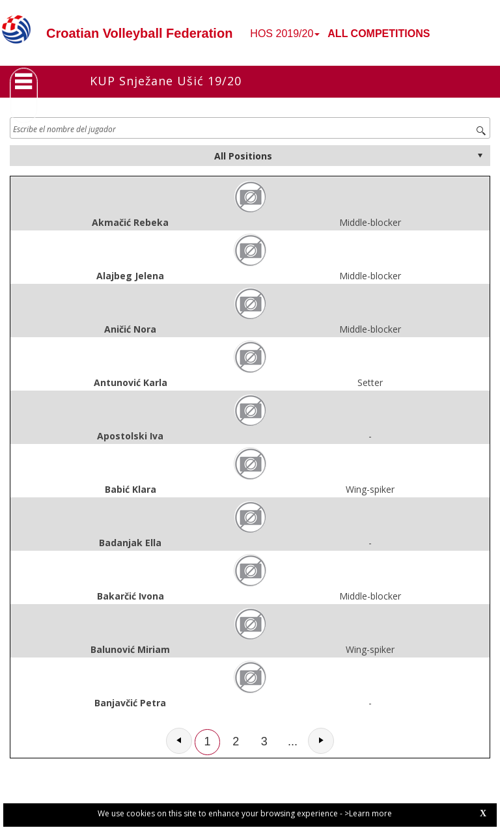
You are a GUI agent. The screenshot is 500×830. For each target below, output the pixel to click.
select (479, 155)
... (293, 741)
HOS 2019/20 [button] (285, 33)
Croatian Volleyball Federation (139, 33)
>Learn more (368, 813)
